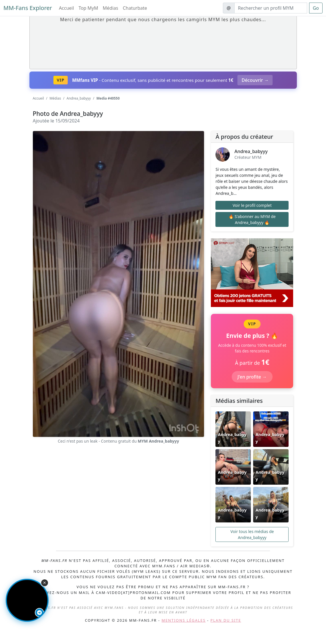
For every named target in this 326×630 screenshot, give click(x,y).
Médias (110, 8)
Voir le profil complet (252, 205)
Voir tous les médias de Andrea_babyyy (252, 534)
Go (316, 8)
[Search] (270, 8)
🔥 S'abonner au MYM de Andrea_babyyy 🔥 (252, 219)
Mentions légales (184, 620)
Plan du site (226, 620)
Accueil (66, 8)
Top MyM (88, 8)
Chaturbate (135, 8)
